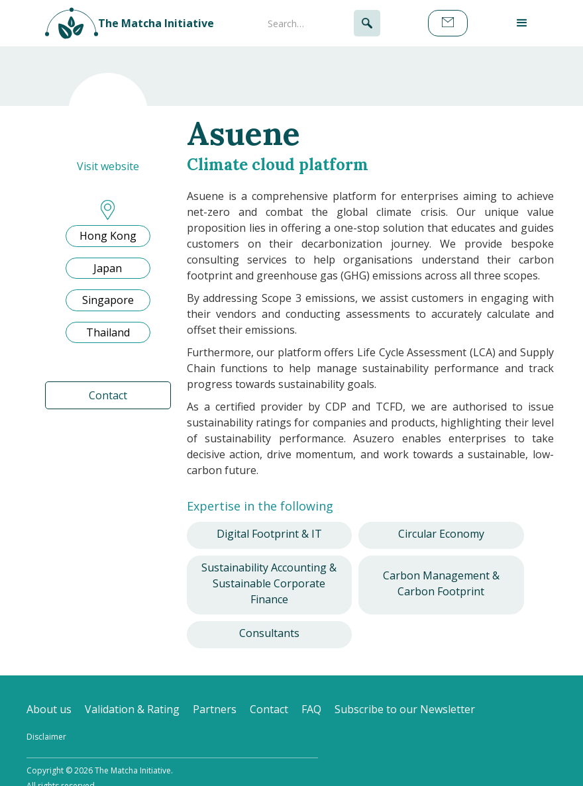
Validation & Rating (132, 709)
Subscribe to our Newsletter (405, 709)
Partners (215, 709)
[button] (522, 23)
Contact (108, 395)
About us (49, 709)
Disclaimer (46, 736)
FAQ (311, 709)
